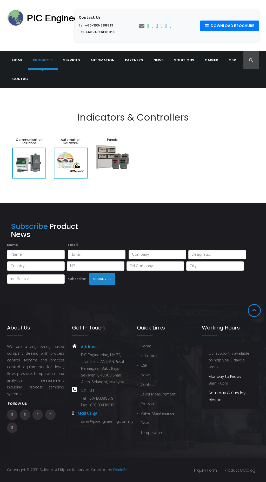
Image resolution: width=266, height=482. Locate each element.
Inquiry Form (205, 470)
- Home (144, 346)
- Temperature (150, 433)
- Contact (146, 385)
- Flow (143, 423)
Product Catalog (239, 470)
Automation (102, 60)
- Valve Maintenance (156, 414)
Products (43, 60)
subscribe (77, 279)
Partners (134, 60)
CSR (232, 60)
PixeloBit (120, 469)
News (159, 60)
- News (143, 375)
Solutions (184, 60)
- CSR (142, 365)
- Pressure (146, 404)
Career (211, 60)
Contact (21, 78)
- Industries (147, 356)
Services (71, 60)
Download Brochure (229, 25)
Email (73, 245)
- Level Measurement (156, 394)
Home (17, 60)
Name (12, 245)
